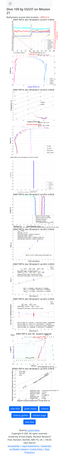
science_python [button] (20, 415)
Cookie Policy (36, 449)
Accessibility (14, 446)
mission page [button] (39, 415)
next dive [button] (29, 422)
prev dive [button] (15, 408)
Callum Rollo (33, 430)
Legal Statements (30, 446)
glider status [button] (30, 408)
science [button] (44, 408)
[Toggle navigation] (10, 3)
